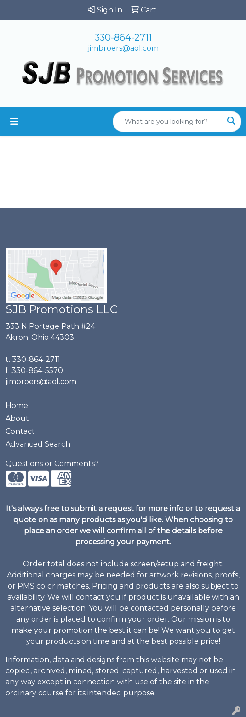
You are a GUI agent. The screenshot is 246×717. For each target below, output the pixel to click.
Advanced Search (38, 444)
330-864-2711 (123, 37)
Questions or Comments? (52, 463)
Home (17, 405)
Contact (20, 431)
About (17, 418)
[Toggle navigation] (14, 121)
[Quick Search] (167, 121)
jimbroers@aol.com (123, 48)
